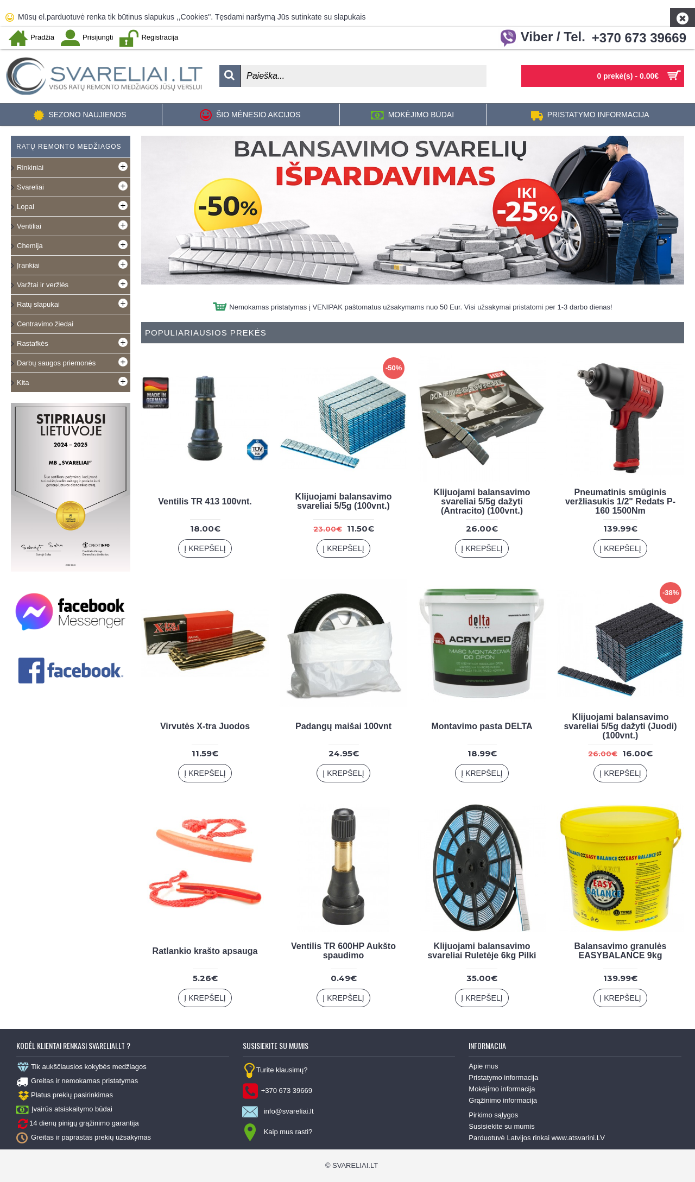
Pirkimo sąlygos (493, 1115)
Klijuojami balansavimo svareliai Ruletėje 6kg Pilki (481, 950)
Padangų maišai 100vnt (343, 726)
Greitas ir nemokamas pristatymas (77, 1081)
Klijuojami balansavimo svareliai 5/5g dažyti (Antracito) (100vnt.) (482, 501)
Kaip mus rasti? (278, 1132)
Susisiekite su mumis (501, 1126)
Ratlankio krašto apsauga (205, 951)
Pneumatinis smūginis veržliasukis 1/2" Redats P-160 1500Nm (620, 501)
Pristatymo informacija (503, 1077)
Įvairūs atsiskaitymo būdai (64, 1109)
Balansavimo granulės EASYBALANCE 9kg (620, 950)
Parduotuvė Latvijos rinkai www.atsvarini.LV (537, 1138)
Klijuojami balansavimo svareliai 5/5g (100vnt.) (343, 501)
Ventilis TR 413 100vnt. (205, 501)
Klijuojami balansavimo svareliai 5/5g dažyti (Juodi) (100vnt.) (620, 726)
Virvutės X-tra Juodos (205, 726)
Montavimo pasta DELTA (481, 726)
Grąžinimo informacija (503, 1100)
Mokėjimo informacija (502, 1089)
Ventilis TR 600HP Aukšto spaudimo (343, 950)
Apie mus (483, 1066)
